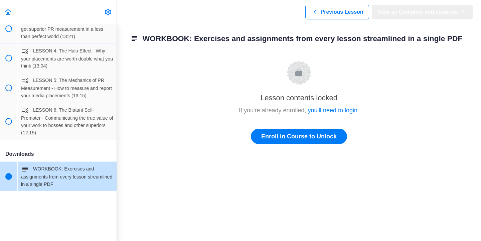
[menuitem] (108, 12)
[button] (8, 12)
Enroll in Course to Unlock (299, 136)
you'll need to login (333, 110)
